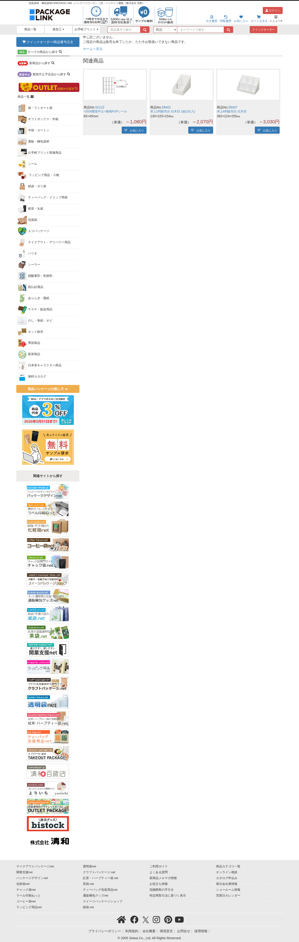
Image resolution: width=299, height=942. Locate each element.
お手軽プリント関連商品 (39, 153)
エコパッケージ (33, 231)
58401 (166, 107)
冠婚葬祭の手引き (162, 889)
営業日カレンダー (228, 895)
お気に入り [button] (135, 130)
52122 (99, 107)
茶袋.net (88, 884)
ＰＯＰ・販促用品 (35, 309)
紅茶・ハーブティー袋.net (100, 878)
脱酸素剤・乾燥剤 (35, 276)
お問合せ (183, 931)
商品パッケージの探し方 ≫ (48, 389)
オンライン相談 (226, 872)
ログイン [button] (272, 10)
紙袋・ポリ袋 (32, 186)
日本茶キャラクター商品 (39, 365)
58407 (233, 107)
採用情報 (200, 931)
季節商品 (29, 343)
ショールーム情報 (228, 889)
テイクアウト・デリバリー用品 (44, 242)
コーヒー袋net (26, 901)
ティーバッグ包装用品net (100, 889)
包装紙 (27, 220)
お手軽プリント (87, 29)
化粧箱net (23, 884)
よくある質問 (159, 872)
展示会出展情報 (226, 884)
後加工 (58, 29)
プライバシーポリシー (104, 931)
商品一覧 (30, 29)
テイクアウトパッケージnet (35, 866)
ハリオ (27, 253)
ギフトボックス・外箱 (38, 119)
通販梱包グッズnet (95, 895)
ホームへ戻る (93, 49)
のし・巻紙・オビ (35, 321)
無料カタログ (32, 377)
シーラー (29, 265)
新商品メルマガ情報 (163, 878)
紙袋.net (88, 907)
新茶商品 (29, 354)
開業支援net (24, 872)
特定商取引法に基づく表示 (168, 895)
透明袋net (89, 866)
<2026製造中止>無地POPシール (105, 111)
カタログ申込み (226, 878)
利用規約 (131, 931)
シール (27, 164)
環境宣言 (166, 931)
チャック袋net (26, 889)
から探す (40, 52)
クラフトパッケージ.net (99, 872)
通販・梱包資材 (33, 142)
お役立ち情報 (159, 884)
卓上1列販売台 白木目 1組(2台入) (172, 111)
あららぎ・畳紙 (33, 298)
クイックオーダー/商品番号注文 (47, 42)
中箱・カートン (33, 130)
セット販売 (30, 332)
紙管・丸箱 (30, 209)
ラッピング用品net (29, 907)
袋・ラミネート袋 (35, 108)
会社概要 (149, 931)
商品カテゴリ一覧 (228, 866)
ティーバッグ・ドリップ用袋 (43, 198)
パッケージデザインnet (32, 878)
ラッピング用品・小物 (38, 175)
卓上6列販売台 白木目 (232, 111)
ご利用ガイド (159, 866)
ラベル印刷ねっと (28, 895)
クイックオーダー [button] (263, 29)
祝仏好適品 (30, 287)
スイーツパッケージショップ (102, 901)
